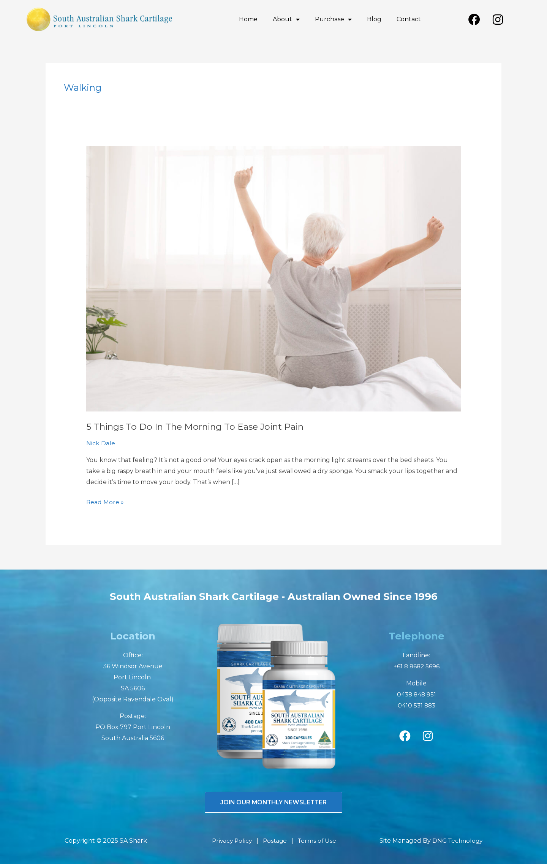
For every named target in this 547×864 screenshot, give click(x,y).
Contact (409, 19)
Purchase (333, 19)
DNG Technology (456, 840)
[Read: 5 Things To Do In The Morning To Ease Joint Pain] (273, 278)
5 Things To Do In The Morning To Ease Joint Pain (198, 426)
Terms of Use (318, 840)
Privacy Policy (231, 840)
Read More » (105, 501)
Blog (374, 19)
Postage (275, 840)
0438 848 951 (416, 694)
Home (248, 19)
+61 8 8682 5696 (416, 666)
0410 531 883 (416, 705)
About (286, 19)
